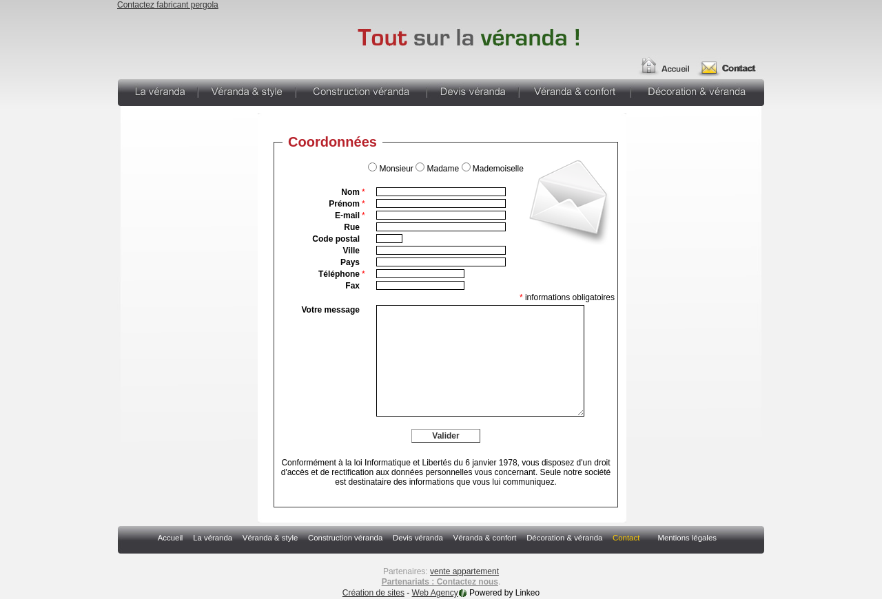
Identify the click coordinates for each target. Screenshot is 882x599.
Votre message (331, 310)
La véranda (157, 91)
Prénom (347, 204)
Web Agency (435, 593)
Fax (352, 286)
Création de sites (373, 593)
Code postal (336, 239)
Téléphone (341, 274)
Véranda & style (247, 91)
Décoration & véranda (697, 91)
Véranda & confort (574, 91)
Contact (732, 60)
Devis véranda (473, 91)
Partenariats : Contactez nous (440, 582)
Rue (352, 227)
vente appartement (464, 571)
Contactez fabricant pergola (167, 5)
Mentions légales (686, 538)
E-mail (350, 215)
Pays (350, 262)
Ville (351, 250)
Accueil (663, 60)
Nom (353, 192)
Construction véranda (361, 91)
